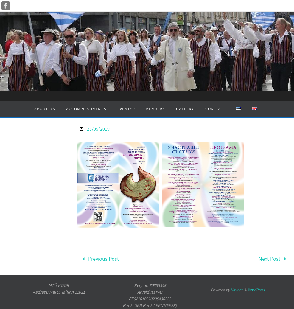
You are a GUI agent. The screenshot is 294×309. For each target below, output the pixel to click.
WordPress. (256, 289)
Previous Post (99, 258)
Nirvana (237, 289)
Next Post (274, 258)
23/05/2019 (98, 129)
